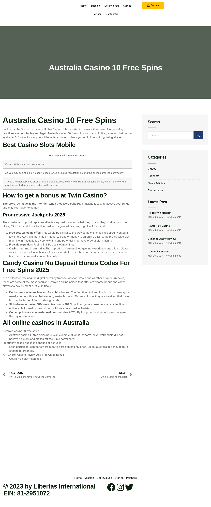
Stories (128, 5)
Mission (95, 5)
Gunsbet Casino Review (162, 238)
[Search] (198, 135)
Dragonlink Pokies (158, 251)
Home (81, 5)
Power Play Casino (159, 225)
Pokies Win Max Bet (159, 212)
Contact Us (112, 14)
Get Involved (112, 5)
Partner (96, 14)
